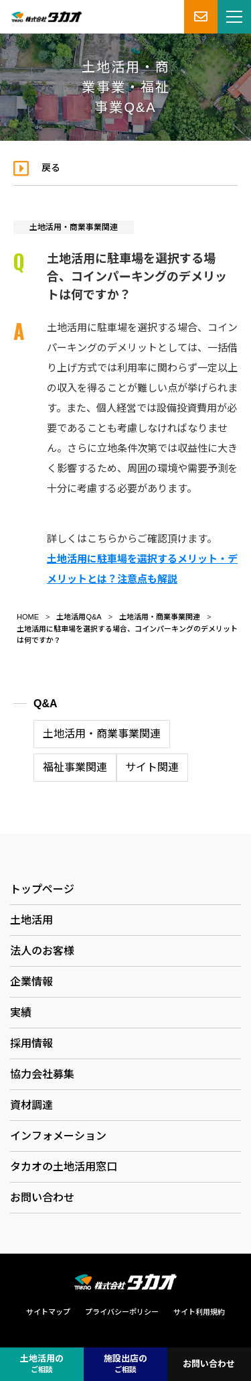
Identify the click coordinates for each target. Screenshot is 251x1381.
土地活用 (31, 920)
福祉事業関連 (75, 767)
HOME (28, 617)
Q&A (45, 703)
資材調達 (31, 1105)
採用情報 (31, 1043)
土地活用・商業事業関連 (73, 227)
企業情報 (31, 981)
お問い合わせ (42, 1197)
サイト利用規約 (199, 1312)
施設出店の (125, 1365)
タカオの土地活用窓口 (63, 1167)
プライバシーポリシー (122, 1312)
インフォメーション (58, 1136)
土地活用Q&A (78, 617)
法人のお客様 (42, 951)
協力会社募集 (42, 1074)
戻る (50, 167)
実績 (20, 1012)
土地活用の (42, 1365)
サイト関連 (152, 767)
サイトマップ (48, 1312)
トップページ (42, 889)
